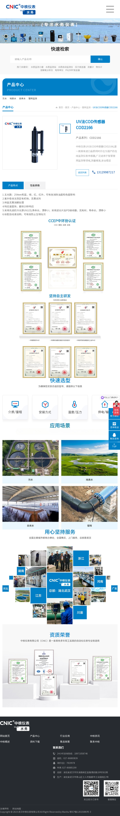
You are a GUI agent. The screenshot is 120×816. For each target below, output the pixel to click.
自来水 (22, 98)
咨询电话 (114, 427)
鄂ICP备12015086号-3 (80, 812)
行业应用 (65, 736)
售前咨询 (114, 439)
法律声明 (4, 809)
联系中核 (95, 741)
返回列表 (82, 172)
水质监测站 (51, 67)
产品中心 (75, 107)
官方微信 (114, 416)
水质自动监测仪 (65, 67)
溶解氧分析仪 (46, 70)
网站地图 (16, 809)
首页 (61, 107)
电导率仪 (59, 70)
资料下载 (35, 741)
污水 (4, 98)
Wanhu (65, 812)
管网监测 (33, 98)
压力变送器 (80, 67)
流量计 (91, 67)
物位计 (99, 67)
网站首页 (5, 736)
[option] (30, 142)
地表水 (13, 98)
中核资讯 (95, 736)
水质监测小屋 (37, 67)
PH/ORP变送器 (72, 70)
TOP (114, 446)
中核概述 (5, 741)
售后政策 (65, 741)
